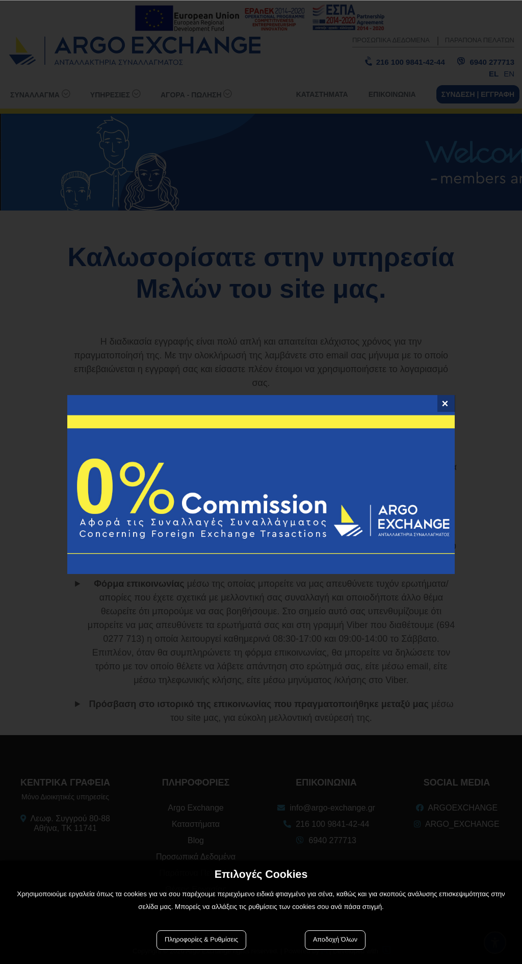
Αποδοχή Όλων (335, 939)
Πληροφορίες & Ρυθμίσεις (201, 939)
